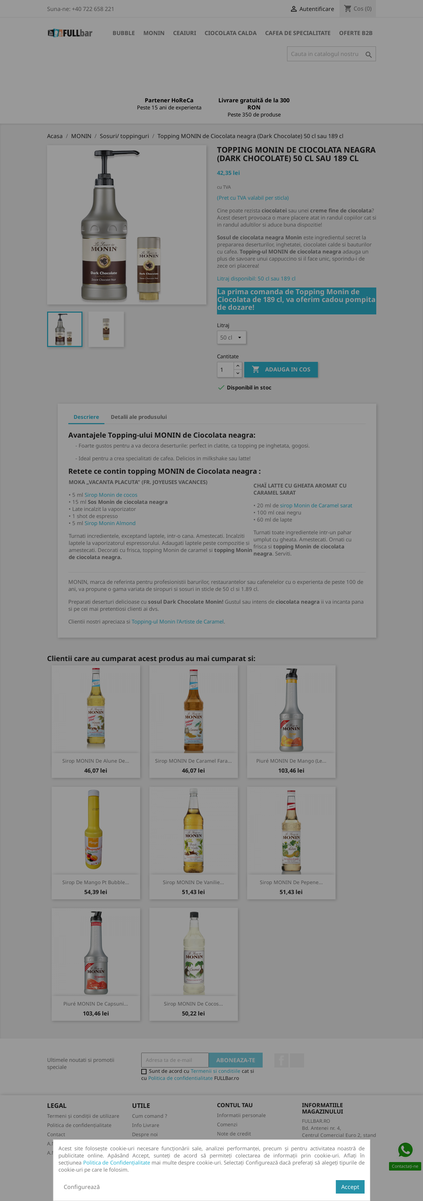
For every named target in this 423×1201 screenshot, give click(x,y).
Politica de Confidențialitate (116, 1162)
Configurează (82, 1187)
